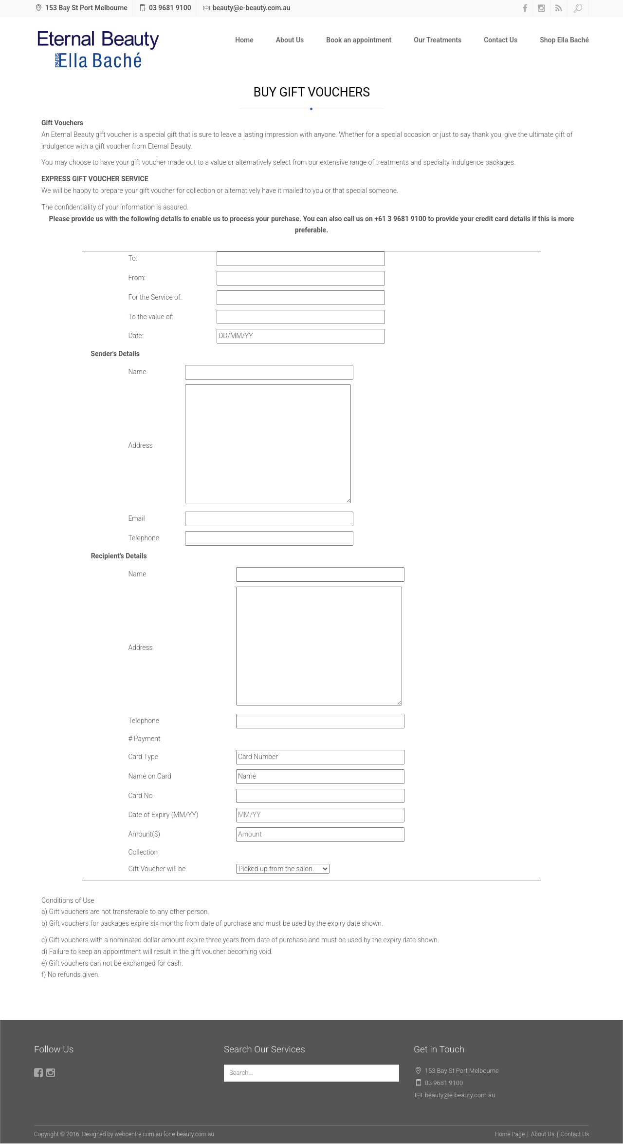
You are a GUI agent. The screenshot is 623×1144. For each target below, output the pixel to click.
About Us (290, 40)
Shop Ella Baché (564, 40)
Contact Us (500, 40)
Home (244, 40)
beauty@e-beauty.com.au (252, 8)
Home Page (510, 1134)
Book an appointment (358, 40)
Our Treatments (437, 40)
